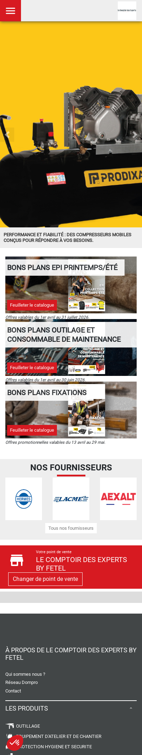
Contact (13, 691)
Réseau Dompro (21, 682)
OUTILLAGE (22, 726)
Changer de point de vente (45, 579)
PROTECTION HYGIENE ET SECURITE (48, 746)
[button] (7, 135)
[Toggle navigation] (10, 10)
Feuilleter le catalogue (32, 305)
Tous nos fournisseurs (71, 528)
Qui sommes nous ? (25, 674)
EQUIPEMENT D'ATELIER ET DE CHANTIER (53, 736)
